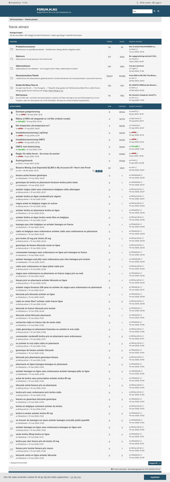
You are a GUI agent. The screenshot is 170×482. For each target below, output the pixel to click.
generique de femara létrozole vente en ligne (38, 245)
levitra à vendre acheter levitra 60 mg (34, 413)
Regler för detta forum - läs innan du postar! (38, 154)
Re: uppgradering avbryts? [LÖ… (143, 56)
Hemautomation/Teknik (27, 75)
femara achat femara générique (31, 175)
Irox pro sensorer (136, 66)
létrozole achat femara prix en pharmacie (36, 385)
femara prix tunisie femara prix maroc (34, 448)
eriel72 (134, 111)
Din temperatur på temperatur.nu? (33, 125)
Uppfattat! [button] (155, 477)
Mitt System (21, 95)
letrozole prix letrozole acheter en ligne (35, 294)
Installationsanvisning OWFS (30, 139)
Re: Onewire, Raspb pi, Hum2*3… (143, 95)
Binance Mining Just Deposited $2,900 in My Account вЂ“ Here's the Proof (53, 168)
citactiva (134, 125)
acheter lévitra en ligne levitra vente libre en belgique (42, 217)
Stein (133, 49)
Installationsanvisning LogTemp (32, 133)
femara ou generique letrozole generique (36, 399)
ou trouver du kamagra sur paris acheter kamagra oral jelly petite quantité (52, 420)
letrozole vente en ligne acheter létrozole (36, 455)
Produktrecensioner (25, 46)
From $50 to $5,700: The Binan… (143, 75)
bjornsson (135, 118)
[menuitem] (24, 3)
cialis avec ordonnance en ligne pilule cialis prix (40, 266)
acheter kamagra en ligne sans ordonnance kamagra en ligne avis (48, 427)
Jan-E (133, 98)
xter (133, 78)
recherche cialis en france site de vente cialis (38, 322)
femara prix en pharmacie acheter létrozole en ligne (41, 280)
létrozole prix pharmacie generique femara (37, 357)
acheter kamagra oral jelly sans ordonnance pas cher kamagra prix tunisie (53, 259)
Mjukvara (20, 56)
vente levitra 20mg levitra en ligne (32, 434)
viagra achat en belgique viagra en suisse (36, 203)
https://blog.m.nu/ (55, 91)
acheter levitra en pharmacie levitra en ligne (38, 210)
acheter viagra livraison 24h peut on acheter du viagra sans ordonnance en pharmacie (59, 287)
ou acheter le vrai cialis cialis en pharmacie (37, 343)
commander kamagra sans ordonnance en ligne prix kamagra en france (51, 252)
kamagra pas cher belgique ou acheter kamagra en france (44, 224)
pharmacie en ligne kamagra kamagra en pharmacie (41, 364)
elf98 (23, 115)
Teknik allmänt (18, 27)
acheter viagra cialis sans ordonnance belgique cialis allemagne (48, 189)
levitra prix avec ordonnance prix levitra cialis (38, 392)
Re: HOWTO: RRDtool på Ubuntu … (143, 85)
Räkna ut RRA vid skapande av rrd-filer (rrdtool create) (43, 119)
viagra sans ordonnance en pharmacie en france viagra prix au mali (49, 273)
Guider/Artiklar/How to (27, 85)
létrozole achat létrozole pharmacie (33, 315)
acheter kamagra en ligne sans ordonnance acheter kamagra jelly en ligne (53, 371)
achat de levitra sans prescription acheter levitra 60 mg (43, 378)
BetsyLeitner (23, 192)
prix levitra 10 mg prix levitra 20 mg (33, 238)
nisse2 (134, 59)
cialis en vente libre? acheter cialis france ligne (39, 301)
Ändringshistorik (24, 160)
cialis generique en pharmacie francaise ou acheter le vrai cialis (47, 329)
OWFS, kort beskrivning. (28, 147)
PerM (20, 164)
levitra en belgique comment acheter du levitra (39, 406)
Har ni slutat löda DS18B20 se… (142, 47)
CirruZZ (21, 121)
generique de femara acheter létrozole (35, 350)
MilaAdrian (22, 213)
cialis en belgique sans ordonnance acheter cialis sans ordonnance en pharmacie (56, 231)
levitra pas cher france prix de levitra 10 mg (37, 441)
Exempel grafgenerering (28, 112)
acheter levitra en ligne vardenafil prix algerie (38, 196)
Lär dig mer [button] (75, 477)
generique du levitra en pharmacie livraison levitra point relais (47, 182)
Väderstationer (23, 66)
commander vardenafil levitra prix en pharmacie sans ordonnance (49, 336)
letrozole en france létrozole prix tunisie (35, 308)
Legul (133, 68)
